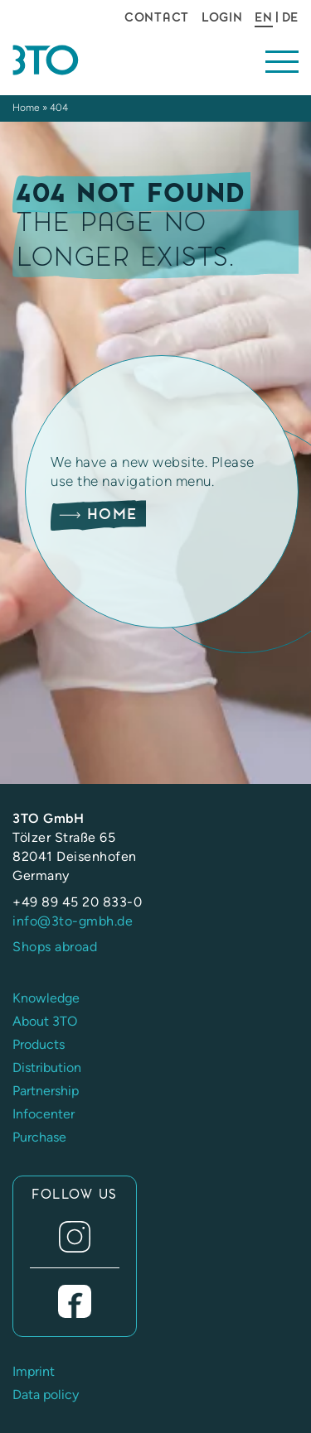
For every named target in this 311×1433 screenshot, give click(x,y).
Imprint (33, 1371)
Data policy (45, 1394)
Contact (156, 17)
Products (38, 1044)
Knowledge (46, 998)
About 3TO (44, 1021)
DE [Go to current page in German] (290, 17)
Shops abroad (54, 947)
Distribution (46, 1067)
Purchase (39, 1137)
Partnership (45, 1091)
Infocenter (43, 1114)
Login (222, 17)
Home (26, 107)
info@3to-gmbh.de (72, 921)
